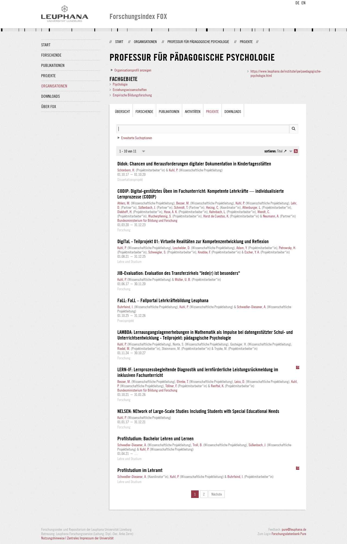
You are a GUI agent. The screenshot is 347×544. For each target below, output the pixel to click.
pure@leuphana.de (294, 529)
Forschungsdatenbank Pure (289, 534)
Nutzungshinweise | (54, 538)
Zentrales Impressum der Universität (90, 538)
